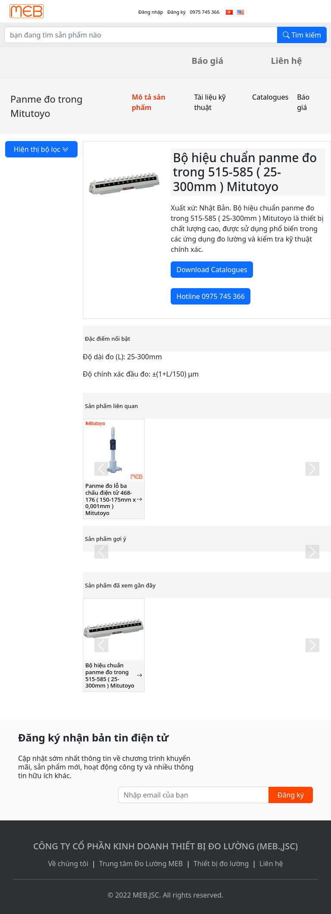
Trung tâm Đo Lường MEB (141, 863)
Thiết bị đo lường (221, 863)
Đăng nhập (150, 12)
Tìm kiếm (302, 35)
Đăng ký (176, 12)
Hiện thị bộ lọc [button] (41, 149)
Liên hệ (286, 60)
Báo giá (208, 60)
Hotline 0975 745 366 (210, 296)
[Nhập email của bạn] (193, 795)
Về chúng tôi (68, 863)
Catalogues (270, 97)
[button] (101, 469)
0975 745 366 (204, 12)
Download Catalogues (211, 269)
